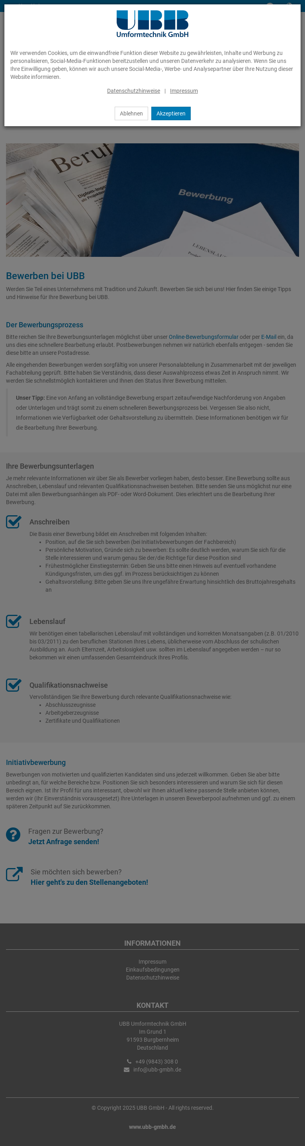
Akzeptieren (171, 113)
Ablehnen (131, 113)
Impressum (184, 91)
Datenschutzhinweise (133, 91)
